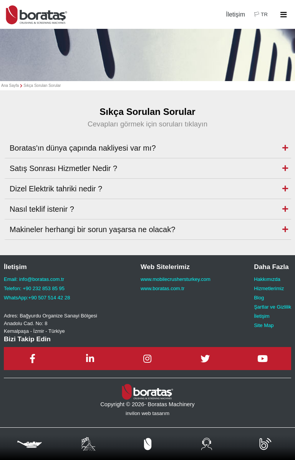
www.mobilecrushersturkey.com (175, 279)
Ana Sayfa (10, 85)
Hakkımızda (267, 279)
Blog (259, 298)
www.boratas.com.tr (162, 288)
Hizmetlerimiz (269, 288)
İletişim (235, 14)
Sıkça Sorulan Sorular (42, 85)
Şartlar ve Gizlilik (272, 307)
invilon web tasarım (147, 413)
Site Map (263, 325)
